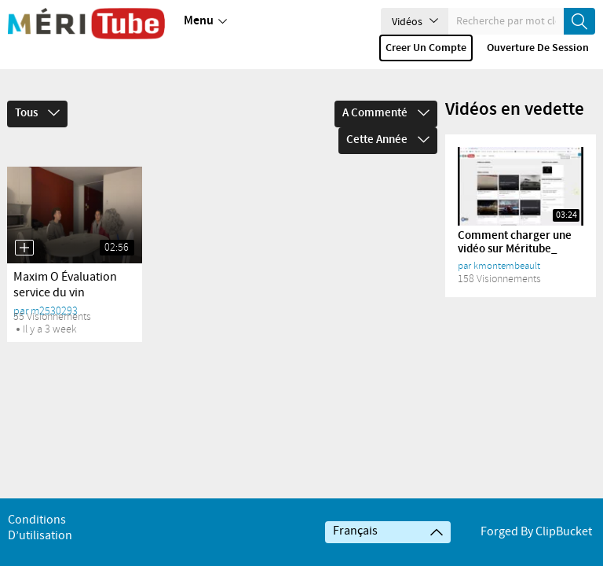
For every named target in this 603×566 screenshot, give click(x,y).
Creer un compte (426, 48)
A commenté (385, 91)
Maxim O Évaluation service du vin (65, 263)
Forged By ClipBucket (536, 532)
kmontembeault (506, 243)
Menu (205, 21)
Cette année (387, 118)
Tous (37, 91)
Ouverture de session (538, 48)
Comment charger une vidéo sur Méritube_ (515, 220)
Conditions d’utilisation (40, 528)
